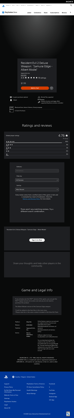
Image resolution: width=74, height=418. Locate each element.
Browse (64, 11)
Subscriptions (54, 11)
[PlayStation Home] (3, 5)
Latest (29, 11)
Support (48, 5)
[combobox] (37, 169)
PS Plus (23, 5)
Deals (46, 11)
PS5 (13, 5)
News (37, 5)
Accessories (30, 5)
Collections (37, 11)
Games (7, 5)
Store (42, 5)
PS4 (17, 5)
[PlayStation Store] (10, 10)
